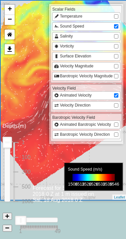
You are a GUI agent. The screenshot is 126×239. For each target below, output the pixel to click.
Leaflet (119, 197)
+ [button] (10, 10)
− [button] (10, 20)
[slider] (20, 220)
